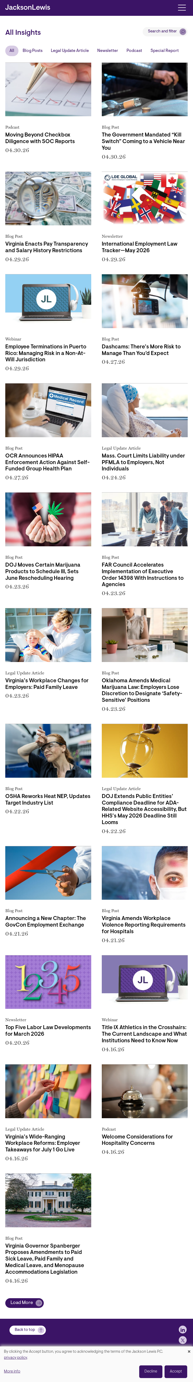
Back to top (25, 1330)
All (11, 51)
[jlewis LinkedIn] (183, 1330)
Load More (22, 1303)
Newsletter (107, 51)
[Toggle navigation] (182, 7)
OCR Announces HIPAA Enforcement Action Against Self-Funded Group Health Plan (47, 463)
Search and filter (162, 31)
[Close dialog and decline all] (189, 1349)
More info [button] (12, 1372)
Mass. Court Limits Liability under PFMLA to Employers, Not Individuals (143, 463)
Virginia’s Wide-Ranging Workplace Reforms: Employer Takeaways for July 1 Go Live (42, 1144)
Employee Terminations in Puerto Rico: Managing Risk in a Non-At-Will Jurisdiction (45, 353)
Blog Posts (32, 51)
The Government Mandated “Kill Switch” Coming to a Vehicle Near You (143, 142)
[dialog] (96, 1364)
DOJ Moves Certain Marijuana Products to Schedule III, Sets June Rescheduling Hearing (42, 572)
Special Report (165, 51)
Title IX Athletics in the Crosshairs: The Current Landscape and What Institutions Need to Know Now (144, 1034)
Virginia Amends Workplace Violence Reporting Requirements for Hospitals (144, 925)
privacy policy (15, 1358)
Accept (176, 1372)
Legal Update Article (70, 51)
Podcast (134, 51)
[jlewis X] (183, 1340)
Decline (150, 1372)
